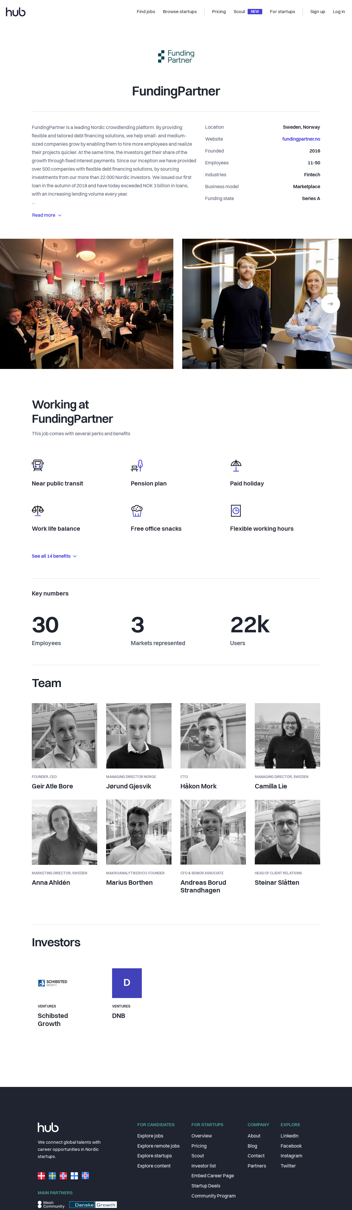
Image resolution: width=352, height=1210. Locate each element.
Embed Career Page (212, 1176)
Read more (46, 215)
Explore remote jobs (158, 1146)
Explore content (154, 1166)
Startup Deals (205, 1186)
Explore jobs (150, 1136)
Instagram (291, 1156)
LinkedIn (289, 1136)
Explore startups (154, 1156)
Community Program (213, 1196)
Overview (201, 1136)
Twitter (288, 1166)
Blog (252, 1146)
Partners (257, 1166)
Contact (256, 1156)
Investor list (203, 1166)
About (254, 1136)
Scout (197, 1156)
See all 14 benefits (54, 556)
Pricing (199, 1146)
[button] (330, 303)
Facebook (291, 1146)
